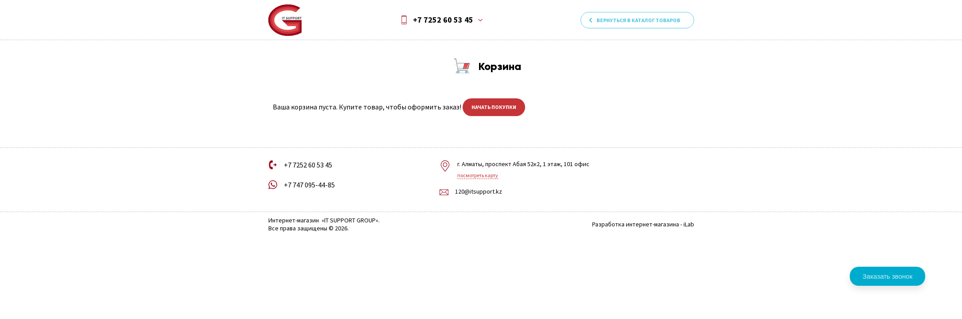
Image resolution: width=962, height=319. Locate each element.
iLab (688, 224)
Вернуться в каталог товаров (638, 20)
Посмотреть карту (477, 175)
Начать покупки (493, 107)
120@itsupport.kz (478, 191)
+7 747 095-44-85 (309, 184)
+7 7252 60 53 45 (443, 20)
